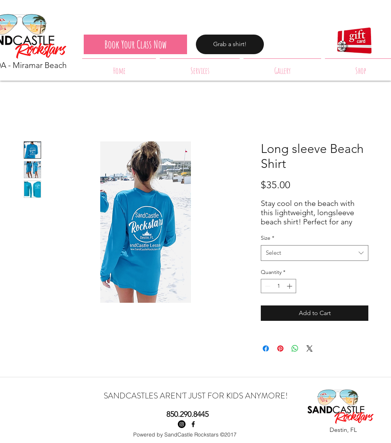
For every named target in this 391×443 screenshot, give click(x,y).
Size (267, 237)
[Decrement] (267, 286)
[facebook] (193, 424)
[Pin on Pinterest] (280, 348)
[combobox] (314, 253)
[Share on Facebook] (265, 348)
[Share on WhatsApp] (295, 348)
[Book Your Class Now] (135, 44)
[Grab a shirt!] (230, 44)
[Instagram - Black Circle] (182, 424)
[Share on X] (309, 348)
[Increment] (290, 286)
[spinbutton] (278, 286)
